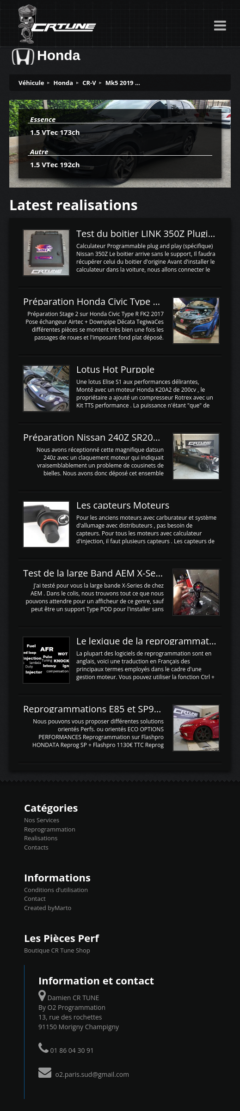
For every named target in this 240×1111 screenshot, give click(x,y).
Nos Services (41, 820)
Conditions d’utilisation (56, 890)
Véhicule (31, 83)
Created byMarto (47, 908)
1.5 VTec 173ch (55, 132)
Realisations (40, 838)
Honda (64, 83)
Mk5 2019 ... (122, 83)
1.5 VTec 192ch (55, 164)
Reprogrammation (49, 829)
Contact (35, 898)
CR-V (89, 83)
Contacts (36, 847)
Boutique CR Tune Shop (57, 950)
